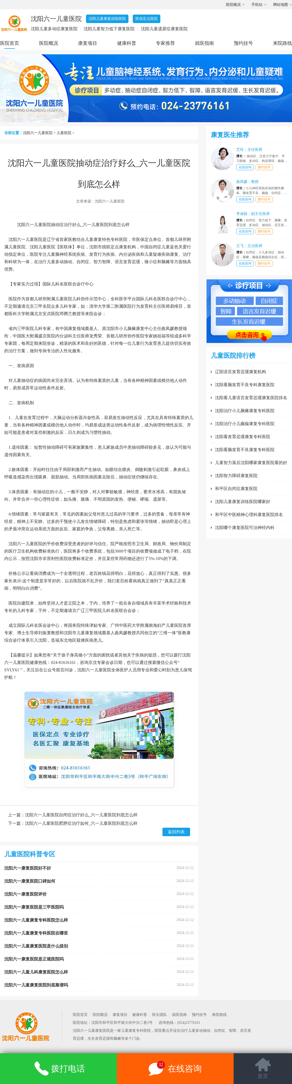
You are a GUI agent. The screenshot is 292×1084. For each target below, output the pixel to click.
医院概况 (233, 5)
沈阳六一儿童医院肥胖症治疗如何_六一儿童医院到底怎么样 (81, 823)
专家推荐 (165, 43)
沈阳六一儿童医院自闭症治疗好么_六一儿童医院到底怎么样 (81, 815)
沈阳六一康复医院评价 (25, 894)
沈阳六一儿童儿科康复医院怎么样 (36, 972)
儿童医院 (64, 133)
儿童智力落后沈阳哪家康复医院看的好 (251, 462)
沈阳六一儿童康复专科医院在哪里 (36, 933)
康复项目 (87, 43)
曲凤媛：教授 (247, 182)
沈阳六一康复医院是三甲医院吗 (34, 907)
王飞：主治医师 (249, 246)
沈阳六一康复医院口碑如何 (29, 881)
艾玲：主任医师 (249, 150)
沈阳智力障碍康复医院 (236, 475)
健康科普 (126, 43)
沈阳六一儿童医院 (38, 133)
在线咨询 (245, 167)
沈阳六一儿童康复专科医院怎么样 (36, 920)
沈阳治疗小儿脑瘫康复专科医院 (244, 410)
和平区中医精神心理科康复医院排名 (249, 514)
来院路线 (282, 43)
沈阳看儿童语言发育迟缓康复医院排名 (251, 397)
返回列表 (176, 832)
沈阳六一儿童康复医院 (91, 1031)
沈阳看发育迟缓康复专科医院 (242, 436)
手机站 (257, 5)
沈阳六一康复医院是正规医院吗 (34, 959)
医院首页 (9, 43)
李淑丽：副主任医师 (253, 214)
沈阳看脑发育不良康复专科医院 (244, 449)
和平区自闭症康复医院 (236, 488)
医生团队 (159, 1015)
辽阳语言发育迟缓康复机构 (240, 371)
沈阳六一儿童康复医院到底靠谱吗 (36, 985)
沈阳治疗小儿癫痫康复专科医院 (244, 423)
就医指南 (204, 43)
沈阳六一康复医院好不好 (27, 868)
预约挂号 (243, 43)
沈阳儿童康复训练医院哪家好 (242, 501)
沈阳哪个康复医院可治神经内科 (244, 527)
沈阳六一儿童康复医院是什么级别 (36, 946)
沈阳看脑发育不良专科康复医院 (244, 384)
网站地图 (280, 5)
